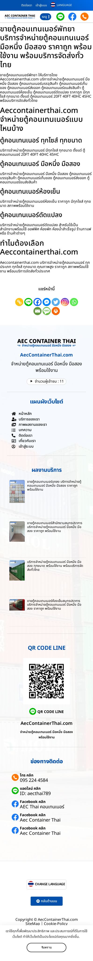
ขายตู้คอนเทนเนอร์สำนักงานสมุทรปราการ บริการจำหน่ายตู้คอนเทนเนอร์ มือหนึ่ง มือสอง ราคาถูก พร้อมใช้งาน (54, 527)
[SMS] (47, 311)
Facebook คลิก (33, 802)
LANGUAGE (64, 5)
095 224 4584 (34, 780)
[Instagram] (65, 302)
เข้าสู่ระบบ (41, 5)
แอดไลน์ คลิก (30, 788)
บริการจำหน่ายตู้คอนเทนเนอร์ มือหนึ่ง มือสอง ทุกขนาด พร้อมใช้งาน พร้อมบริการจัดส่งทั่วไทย (55, 565)
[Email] (37, 311)
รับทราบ (46, 947)
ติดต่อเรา (26, 5)
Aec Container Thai (40, 820)
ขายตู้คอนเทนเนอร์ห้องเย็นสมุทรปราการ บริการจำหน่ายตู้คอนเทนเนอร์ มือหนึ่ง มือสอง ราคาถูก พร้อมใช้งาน (54, 604)
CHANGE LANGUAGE (50, 884)
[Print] (56, 311)
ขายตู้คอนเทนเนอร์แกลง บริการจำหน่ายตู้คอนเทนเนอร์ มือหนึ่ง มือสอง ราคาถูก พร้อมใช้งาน (54, 485)
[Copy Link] (19, 302)
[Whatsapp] (74, 302)
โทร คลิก (26, 775)
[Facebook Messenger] (47, 302)
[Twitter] (56, 302)
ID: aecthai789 (35, 793)
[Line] (28, 302)
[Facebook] (37, 302)
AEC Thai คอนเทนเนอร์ (42, 807)
